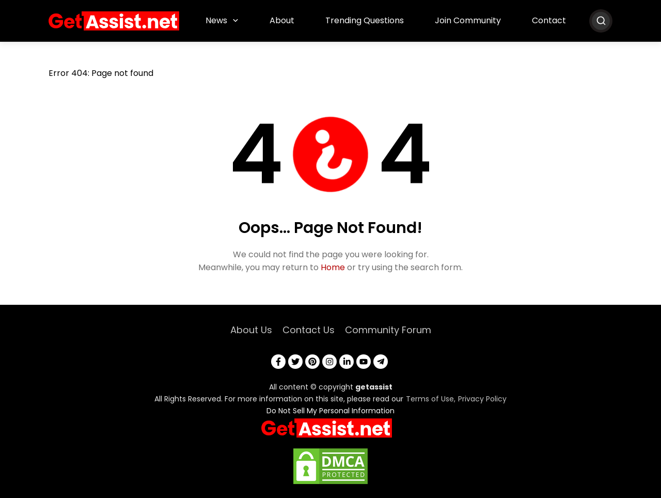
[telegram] (380, 361)
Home (333, 267)
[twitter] (295, 361)
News (216, 20)
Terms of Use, (430, 399)
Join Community (468, 20)
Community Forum (388, 329)
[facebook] (278, 361)
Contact (549, 20)
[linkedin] (346, 361)
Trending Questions (364, 20)
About (282, 20)
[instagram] (329, 361)
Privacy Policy (482, 399)
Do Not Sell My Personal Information (330, 411)
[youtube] (363, 361)
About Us (251, 329)
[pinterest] (312, 361)
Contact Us (308, 329)
